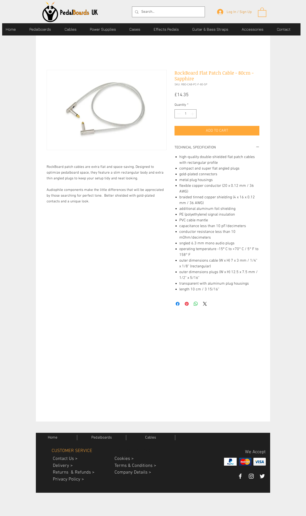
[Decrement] (178, 114)
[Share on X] (205, 304)
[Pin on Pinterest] (187, 304)
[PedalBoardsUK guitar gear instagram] (251, 476)
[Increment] (193, 114)
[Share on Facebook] (177, 304)
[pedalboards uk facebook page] (240, 476)
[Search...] (168, 12)
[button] (43, 29)
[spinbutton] (185, 114)
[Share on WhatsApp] (196, 304)
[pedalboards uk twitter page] (262, 476)
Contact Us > (63, 459)
